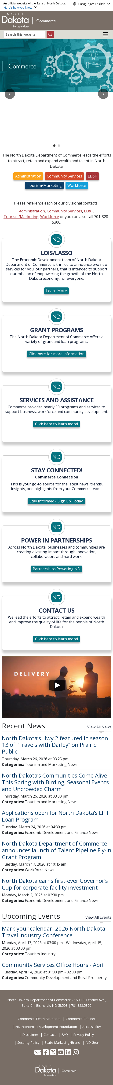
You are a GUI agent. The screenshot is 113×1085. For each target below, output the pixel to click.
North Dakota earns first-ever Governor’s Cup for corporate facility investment (55, 884)
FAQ (64, 1034)
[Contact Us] (37, 1052)
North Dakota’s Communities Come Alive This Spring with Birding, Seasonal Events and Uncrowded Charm (55, 782)
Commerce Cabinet (80, 1019)
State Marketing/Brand (62, 1042)
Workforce (76, 185)
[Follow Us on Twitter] (53, 1052)
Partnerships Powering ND (56, 568)
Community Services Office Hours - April (53, 965)
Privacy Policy (83, 1034)
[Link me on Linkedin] (68, 1052)
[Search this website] (24, 34)
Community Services (64, 176)
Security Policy (28, 1042)
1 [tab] (54, 145)
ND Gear (92, 1042)
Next (103, 94)
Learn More (56, 290)
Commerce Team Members (39, 1019)
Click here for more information (56, 353)
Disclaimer (30, 1034)
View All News (99, 727)
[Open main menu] (105, 34)
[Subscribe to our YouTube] (61, 1052)
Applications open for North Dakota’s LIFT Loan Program (55, 816)
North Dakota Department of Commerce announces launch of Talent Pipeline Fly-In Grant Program (56, 850)
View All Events (98, 917)
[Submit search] (50, 34)
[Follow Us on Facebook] (46, 1052)
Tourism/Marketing (44, 185)
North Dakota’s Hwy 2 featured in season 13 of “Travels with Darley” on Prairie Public (55, 744)
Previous (10, 94)
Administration (28, 176)
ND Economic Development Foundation (46, 1026)
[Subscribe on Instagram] (76, 1052)
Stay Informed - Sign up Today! (56, 501)
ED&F (92, 176)
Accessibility (91, 1026)
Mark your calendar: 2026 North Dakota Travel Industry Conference (53, 932)
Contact (50, 1034)
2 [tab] (59, 145)
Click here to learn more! (56, 423)
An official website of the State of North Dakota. (34, 5)
